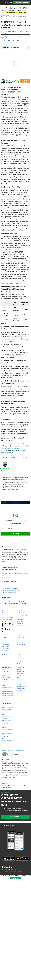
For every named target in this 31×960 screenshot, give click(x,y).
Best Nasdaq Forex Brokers (8, 679)
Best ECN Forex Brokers (7, 691)
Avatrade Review (20, 671)
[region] (15, 311)
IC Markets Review (21, 682)
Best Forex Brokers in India (8, 723)
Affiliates (4, 621)
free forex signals (18, 444)
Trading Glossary (20, 619)
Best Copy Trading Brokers (8, 681)
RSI (27, 121)
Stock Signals (5, 650)
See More (26, 458)
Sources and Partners (21, 644)
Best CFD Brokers (6, 677)
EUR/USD (17, 875)
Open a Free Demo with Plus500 (15, 12)
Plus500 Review (20, 673)
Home (3, 610)
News (3, 612)
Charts (3, 642)
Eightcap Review (20, 695)
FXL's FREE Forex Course (10, 586)
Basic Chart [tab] (5, 47)
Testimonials (5, 659)
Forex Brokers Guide (21, 637)
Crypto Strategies (21, 625)
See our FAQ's (5, 578)
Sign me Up (15, 534)
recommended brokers (8, 601)
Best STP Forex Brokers (7, 693)
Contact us (19, 659)
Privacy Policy (8, 871)
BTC (3, 875)
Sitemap (18, 663)
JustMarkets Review (21, 686)
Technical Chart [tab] (15, 47)
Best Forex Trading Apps (7, 671)
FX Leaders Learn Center (10, 584)
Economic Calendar (6, 635)
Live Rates (4, 637)
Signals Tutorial (5, 656)
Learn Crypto (20, 621)
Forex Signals (5, 615)
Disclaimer (15, 871)
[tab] (28, 47)
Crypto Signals (5, 648)
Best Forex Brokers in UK (7, 707)
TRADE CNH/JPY (25, 81)
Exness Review (20, 675)
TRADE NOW (15, 878)
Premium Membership (7, 619)
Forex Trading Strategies (10, 592)
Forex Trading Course (22, 612)
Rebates (18, 627)
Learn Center (20, 610)
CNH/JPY (9, 80)
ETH (9, 875)
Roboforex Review (21, 688)
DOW (24, 875)
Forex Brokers (20, 635)
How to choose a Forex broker (11, 588)
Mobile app (19, 661)
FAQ (17, 617)
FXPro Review (20, 692)
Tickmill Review (20, 680)
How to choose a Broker (22, 640)
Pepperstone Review (21, 690)
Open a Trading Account (22, 2)
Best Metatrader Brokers (7, 699)
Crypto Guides (20, 623)
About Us (19, 656)
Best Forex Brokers (6, 669)
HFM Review (19, 677)
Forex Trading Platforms (22, 642)
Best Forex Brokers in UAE (8, 744)
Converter (4, 640)
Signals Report (5, 646)
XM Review (19, 684)
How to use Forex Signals (8, 617)
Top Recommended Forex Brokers (12, 590)
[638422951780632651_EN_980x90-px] (15, 503)
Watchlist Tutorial (6, 654)
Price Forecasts (5, 644)
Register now (15, 817)
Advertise (19, 654)
